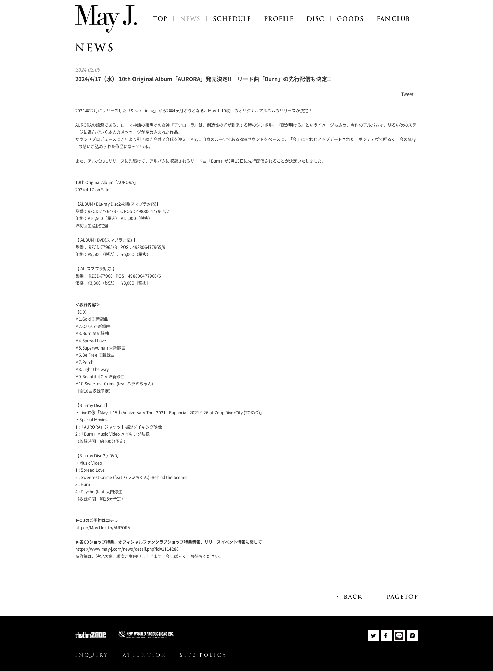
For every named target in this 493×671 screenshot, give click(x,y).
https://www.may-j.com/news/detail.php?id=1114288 (127, 549)
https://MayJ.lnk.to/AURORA (102, 527)
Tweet (407, 94)
